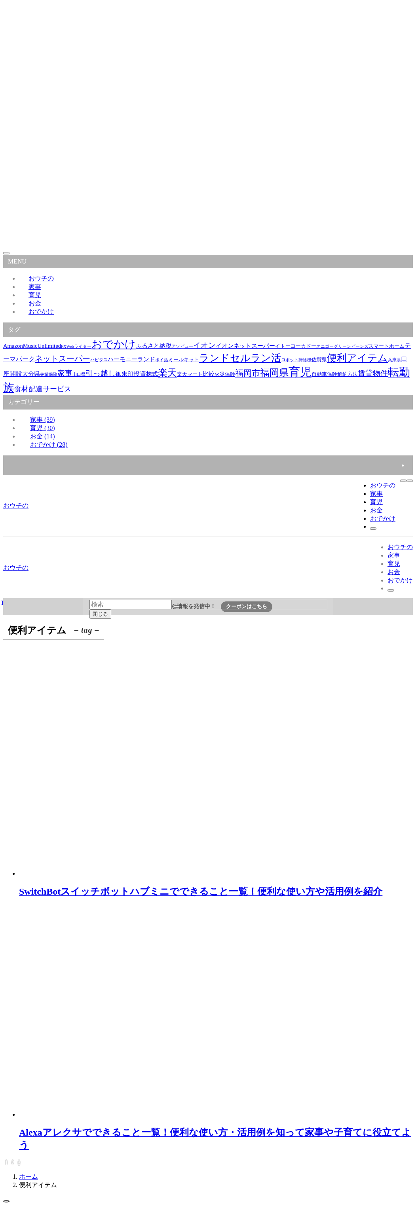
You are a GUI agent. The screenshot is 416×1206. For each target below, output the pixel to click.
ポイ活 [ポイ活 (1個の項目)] (161, 360)
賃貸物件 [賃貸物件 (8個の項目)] (373, 373)
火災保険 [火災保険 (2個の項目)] (225, 374)
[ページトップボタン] (6, 1201)
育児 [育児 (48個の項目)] (300, 372)
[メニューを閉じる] (6, 253)
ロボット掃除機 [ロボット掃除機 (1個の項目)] (296, 360)
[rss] (410, 465)
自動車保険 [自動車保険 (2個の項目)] (324, 374)
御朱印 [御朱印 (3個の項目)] (124, 374)
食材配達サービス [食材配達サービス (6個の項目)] (42, 389)
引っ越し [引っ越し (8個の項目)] (100, 373)
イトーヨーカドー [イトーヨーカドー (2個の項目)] (295, 346)
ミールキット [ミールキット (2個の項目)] (183, 359)
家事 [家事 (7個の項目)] (64, 373)
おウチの (15, 505)
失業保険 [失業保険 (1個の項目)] (48, 374)
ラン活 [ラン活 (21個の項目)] (266, 358)
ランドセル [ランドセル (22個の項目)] (225, 358)
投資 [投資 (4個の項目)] (139, 373)
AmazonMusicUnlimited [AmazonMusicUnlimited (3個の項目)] (32, 346)
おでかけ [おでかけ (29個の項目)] (113, 344)
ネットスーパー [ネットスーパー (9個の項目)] (62, 358)
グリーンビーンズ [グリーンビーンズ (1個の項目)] (351, 346)
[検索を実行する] (176, 606)
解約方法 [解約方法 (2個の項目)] (347, 374)
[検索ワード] (130, 604)
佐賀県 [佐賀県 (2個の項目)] (319, 359)
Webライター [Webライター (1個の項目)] (78, 346)
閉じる (100, 614)
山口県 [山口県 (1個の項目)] (78, 374)
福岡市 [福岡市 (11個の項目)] (247, 373)
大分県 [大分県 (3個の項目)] (31, 374)
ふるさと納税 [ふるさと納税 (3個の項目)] (153, 346)
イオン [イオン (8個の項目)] (204, 345)
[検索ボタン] (373, 528)
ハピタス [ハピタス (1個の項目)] (99, 360)
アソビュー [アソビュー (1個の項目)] (182, 346)
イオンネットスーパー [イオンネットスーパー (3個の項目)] (245, 346)
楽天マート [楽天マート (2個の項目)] (190, 374)
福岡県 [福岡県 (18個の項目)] (274, 373)
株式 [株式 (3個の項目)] (152, 374)
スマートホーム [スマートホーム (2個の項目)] (387, 346)
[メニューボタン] (410, 481)
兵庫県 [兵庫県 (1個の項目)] (394, 360)
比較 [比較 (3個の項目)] (209, 374)
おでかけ (41, 311)
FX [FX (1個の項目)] (63, 346)
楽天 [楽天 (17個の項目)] (167, 373)
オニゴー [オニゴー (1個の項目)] (325, 346)
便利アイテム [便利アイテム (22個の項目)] (357, 358)
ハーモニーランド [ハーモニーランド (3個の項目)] (131, 359)
